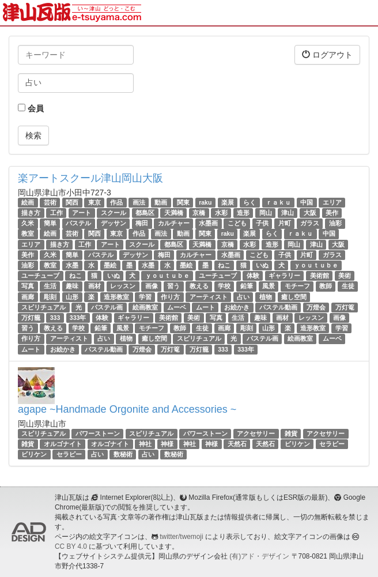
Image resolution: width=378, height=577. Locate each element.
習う (173, 285)
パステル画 (107, 307)
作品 (116, 202)
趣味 (72, 285)
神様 (167, 443)
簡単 (50, 223)
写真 (27, 285)
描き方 (30, 212)
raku (205, 202)
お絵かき (237, 307)
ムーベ (176, 307)
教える (199, 285)
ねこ (224, 265)
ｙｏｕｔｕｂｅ (316, 265)
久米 (27, 223)
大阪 (310, 212)
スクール (113, 212)
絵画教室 (145, 307)
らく (249, 202)
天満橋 (173, 212)
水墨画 (208, 223)
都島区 (144, 212)
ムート (205, 307)
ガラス (309, 223)
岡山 (265, 212)
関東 (183, 202)
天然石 (237, 443)
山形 (72, 296)
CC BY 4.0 (71, 546)
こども (237, 223)
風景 (268, 285)
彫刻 (50, 296)
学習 (145, 296)
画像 (151, 285)
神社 (145, 443)
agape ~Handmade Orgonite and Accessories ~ (127, 409)
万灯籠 (30, 317)
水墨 (72, 265)
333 (55, 317)
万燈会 (316, 307)
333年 (78, 317)
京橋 (198, 212)
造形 (243, 212)
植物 (265, 296)
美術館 (319, 275)
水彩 (221, 212)
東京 (94, 202)
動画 (160, 202)
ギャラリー (284, 275)
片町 (284, 223)
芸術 (50, 202)
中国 (306, 202)
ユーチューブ (40, 275)
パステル (78, 223)
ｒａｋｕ (278, 202)
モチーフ (297, 285)
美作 (332, 212)
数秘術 (123, 454)
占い (243, 296)
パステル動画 (278, 307)
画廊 (27, 296)
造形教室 (116, 296)
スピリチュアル (43, 307)
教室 (27, 234)
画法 (139, 202)
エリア (332, 202)
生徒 (348, 285)
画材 (94, 285)
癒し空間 (294, 296)
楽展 (227, 202)
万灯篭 (344, 307)
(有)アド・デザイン (259, 556)
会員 (31, 108)
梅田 (141, 223)
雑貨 (291, 433)
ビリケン (297, 443)
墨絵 (110, 265)
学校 (224, 285)
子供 (262, 223)
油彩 (335, 223)
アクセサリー (256, 433)
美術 (344, 275)
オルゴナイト (63, 443)
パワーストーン (97, 433)
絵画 (27, 202)
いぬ (262, 265)
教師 (325, 285)
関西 (72, 202)
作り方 (170, 296)
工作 (56, 212)
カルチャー (174, 223)
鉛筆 (246, 285)
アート (81, 212)
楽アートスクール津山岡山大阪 (90, 178)
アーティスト (209, 296)
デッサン (113, 223)
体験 (253, 275)
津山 (287, 212)
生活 (50, 285)
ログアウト (327, 54)
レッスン (122, 285)
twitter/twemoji (181, 537)
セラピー (332, 443)
